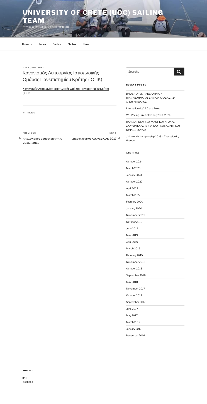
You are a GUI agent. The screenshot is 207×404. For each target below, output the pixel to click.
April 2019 (132, 241)
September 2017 (135, 301)
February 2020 (134, 201)
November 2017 (135, 288)
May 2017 (132, 315)
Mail (24, 377)
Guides (57, 44)
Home (27, 44)
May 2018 (132, 281)
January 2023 (134, 174)
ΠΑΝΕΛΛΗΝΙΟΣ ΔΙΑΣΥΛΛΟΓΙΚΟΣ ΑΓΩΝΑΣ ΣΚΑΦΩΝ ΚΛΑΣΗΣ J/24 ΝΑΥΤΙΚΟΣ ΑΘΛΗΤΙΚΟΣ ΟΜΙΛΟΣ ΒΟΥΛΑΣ (153, 125)
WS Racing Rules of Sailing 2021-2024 (148, 114)
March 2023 (133, 168)
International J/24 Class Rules (143, 108)
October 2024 (134, 161)
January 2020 (134, 208)
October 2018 (134, 268)
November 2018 (135, 261)
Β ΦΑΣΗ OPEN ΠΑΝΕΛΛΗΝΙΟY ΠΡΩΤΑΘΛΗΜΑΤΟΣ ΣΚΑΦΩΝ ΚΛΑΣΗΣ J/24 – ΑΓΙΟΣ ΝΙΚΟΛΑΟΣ (151, 97)
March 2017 (133, 321)
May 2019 (132, 235)
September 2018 (136, 275)
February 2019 (134, 255)
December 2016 (135, 335)
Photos (71, 44)
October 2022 (134, 181)
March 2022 (133, 194)
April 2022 (132, 188)
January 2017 (134, 328)
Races (42, 44)
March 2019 (133, 248)
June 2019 (132, 228)
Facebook (27, 381)
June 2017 (132, 308)
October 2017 (134, 295)
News (86, 44)
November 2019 (135, 214)
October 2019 (134, 221)
